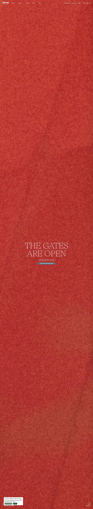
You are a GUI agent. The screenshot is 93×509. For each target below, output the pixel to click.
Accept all (15, 503)
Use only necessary (8, 503)
